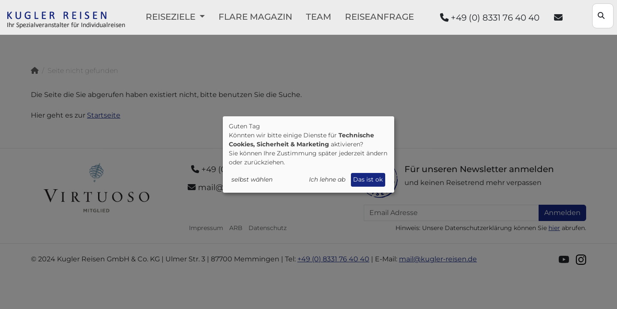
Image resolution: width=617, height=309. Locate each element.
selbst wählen (252, 179)
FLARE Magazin (255, 17)
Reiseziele (172, 17)
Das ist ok (368, 179)
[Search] (603, 15)
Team (318, 17)
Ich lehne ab (327, 179)
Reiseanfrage (379, 17)
